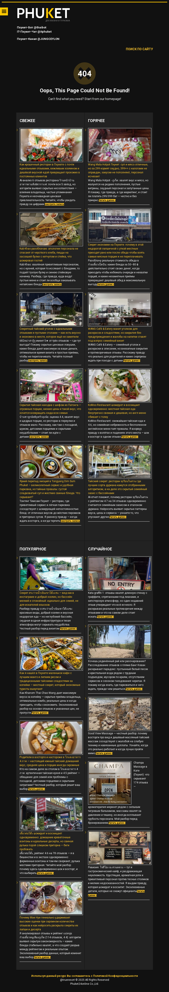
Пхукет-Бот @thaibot (31, 27)
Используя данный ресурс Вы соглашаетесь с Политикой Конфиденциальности (84, 975)
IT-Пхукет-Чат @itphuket (33, 31)
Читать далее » (107, 200)
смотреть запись (54, 204)
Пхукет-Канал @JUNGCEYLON (37, 39)
